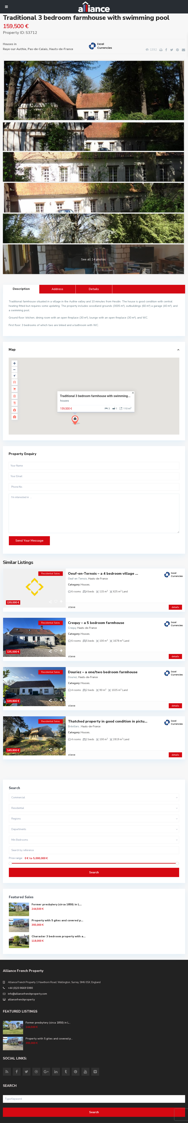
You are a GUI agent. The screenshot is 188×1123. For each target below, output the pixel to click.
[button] (77, 421)
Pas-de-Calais (38, 49)
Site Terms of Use (13, 1118)
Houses (8, 44)
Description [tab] (21, 289)
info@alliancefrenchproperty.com (27, 978)
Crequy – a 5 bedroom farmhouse (96, 619)
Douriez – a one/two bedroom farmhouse (103, 664)
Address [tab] (57, 289)
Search (94, 856)
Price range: (16, 842)
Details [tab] (94, 289)
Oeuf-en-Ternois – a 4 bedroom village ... (103, 573)
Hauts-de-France (61, 49)
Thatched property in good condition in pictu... (107, 709)
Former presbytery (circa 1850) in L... (57, 888)
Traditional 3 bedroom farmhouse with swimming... (95, 396)
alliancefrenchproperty (21, 983)
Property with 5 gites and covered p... (57, 904)
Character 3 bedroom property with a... (59, 920)
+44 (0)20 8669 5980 (20, 972)
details (175, 603)
